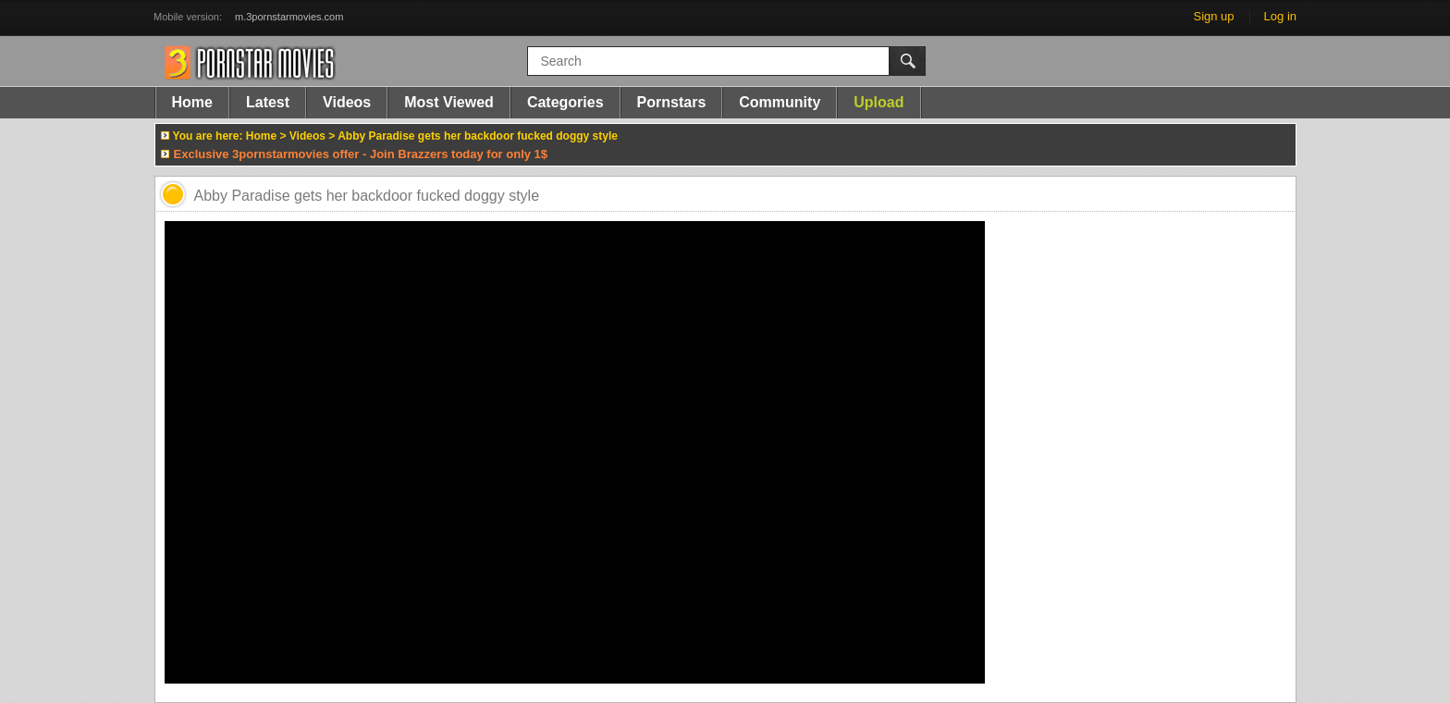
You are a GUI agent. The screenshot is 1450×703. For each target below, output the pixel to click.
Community (779, 102)
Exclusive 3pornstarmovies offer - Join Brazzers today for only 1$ (361, 154)
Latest (267, 102)
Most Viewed (449, 102)
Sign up (1213, 16)
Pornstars (672, 102)
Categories (565, 102)
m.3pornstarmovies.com (289, 16)
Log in (1280, 16)
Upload (878, 102)
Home (192, 102)
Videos (347, 102)
